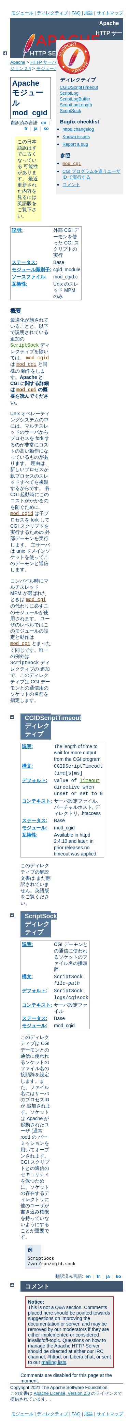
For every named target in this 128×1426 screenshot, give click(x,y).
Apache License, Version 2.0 (62, 1393)
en (43, 122)
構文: (27, 766)
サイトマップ (110, 12)
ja (35, 128)
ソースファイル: (29, 276)
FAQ (76, 12)
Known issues (76, 136)
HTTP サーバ (43, 62)
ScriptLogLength (76, 104)
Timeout (90, 780)
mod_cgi (26, 364)
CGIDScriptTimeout (79, 87)
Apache (17, 62)
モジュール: (34, 827)
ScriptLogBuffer (75, 98)
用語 (88, 12)
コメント (71, 184)
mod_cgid (37, 358)
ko (46, 128)
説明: (17, 230)
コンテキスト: (37, 801)
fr (26, 128)
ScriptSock (24, 345)
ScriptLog (69, 93)
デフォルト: (34, 780)
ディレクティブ (52, 12)
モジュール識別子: (32, 269)
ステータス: (24, 262)
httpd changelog (78, 129)
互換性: (20, 284)
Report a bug (75, 144)
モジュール (22, 12)
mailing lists (54, 1362)
